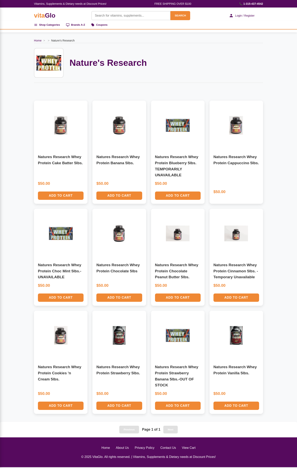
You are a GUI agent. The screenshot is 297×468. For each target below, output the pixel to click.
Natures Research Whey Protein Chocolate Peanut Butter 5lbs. (176, 272)
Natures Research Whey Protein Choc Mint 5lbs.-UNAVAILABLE (59, 272)
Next (170, 430)
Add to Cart (61, 196)
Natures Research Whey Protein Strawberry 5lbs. (118, 371)
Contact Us (168, 448)
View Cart (188, 448)
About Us (122, 448)
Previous (129, 430)
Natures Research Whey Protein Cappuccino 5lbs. (236, 161)
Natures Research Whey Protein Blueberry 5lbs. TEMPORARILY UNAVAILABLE (176, 167)
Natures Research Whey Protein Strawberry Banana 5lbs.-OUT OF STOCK (176, 377)
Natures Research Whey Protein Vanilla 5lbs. (235, 371)
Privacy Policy (144, 448)
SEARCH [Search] (178, 15)
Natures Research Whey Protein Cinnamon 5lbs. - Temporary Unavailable (235, 272)
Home (37, 41)
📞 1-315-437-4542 (251, 3)
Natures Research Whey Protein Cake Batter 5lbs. (60, 161)
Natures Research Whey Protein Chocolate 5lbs (118, 269)
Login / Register (240, 15)
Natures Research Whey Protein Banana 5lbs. (118, 161)
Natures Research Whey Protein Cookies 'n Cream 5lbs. (59, 374)
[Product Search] (129, 15)
